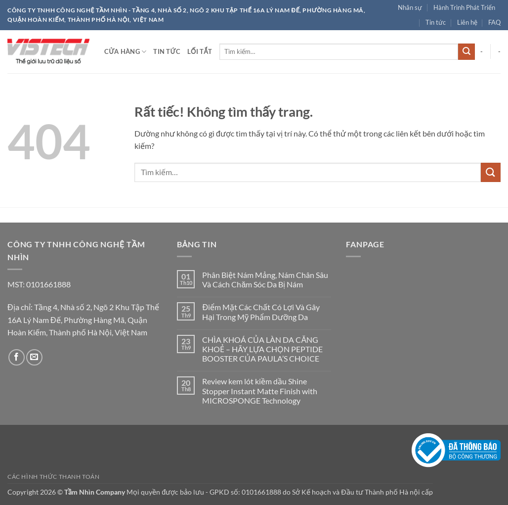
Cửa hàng (125, 51)
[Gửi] (466, 52)
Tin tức (435, 22)
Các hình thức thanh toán (53, 476)
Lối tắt (199, 51)
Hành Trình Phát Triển (464, 7)
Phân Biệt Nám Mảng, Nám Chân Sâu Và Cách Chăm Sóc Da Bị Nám (265, 279)
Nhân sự (410, 7)
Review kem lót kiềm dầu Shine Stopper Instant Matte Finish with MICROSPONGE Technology (259, 390)
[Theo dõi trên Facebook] (16, 357)
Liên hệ (467, 22)
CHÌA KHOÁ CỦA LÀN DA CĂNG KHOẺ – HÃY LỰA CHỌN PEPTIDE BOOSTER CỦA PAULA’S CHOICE (262, 349)
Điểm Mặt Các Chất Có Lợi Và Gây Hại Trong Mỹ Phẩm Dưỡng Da (261, 311)
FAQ (494, 22)
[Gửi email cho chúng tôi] (34, 357)
